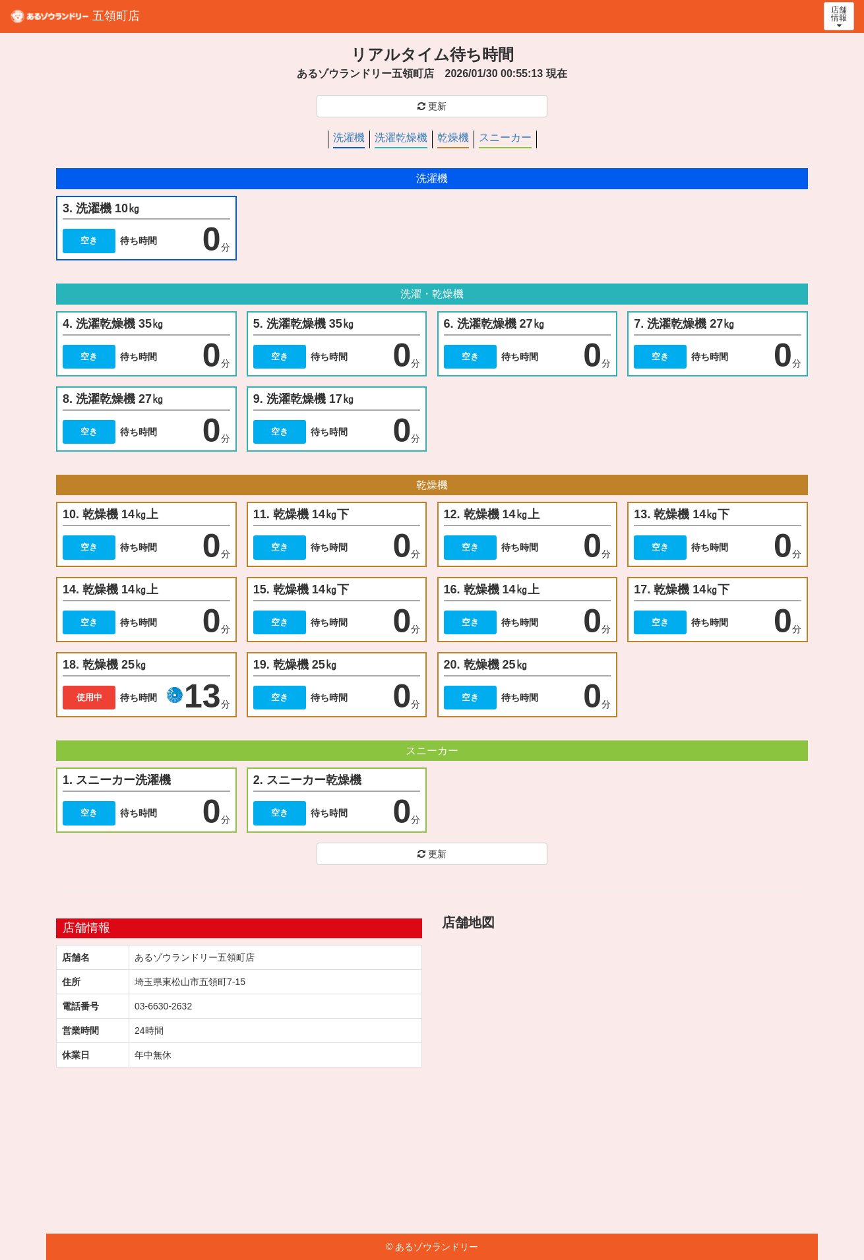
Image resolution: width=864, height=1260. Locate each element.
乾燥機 (453, 137)
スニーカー (505, 137)
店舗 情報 (839, 17)
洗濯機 (349, 137)
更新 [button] (432, 106)
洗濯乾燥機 (401, 137)
